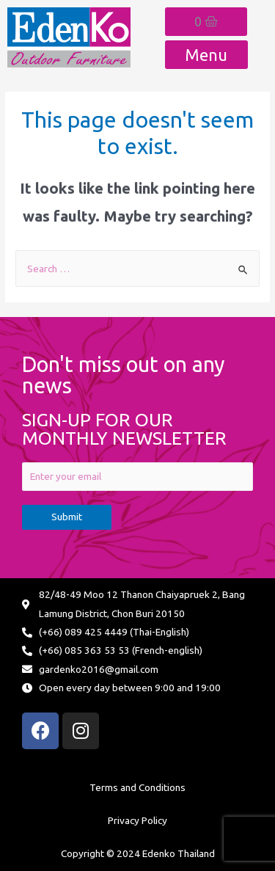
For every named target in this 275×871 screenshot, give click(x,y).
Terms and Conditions (137, 787)
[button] (206, 54)
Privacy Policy (137, 820)
